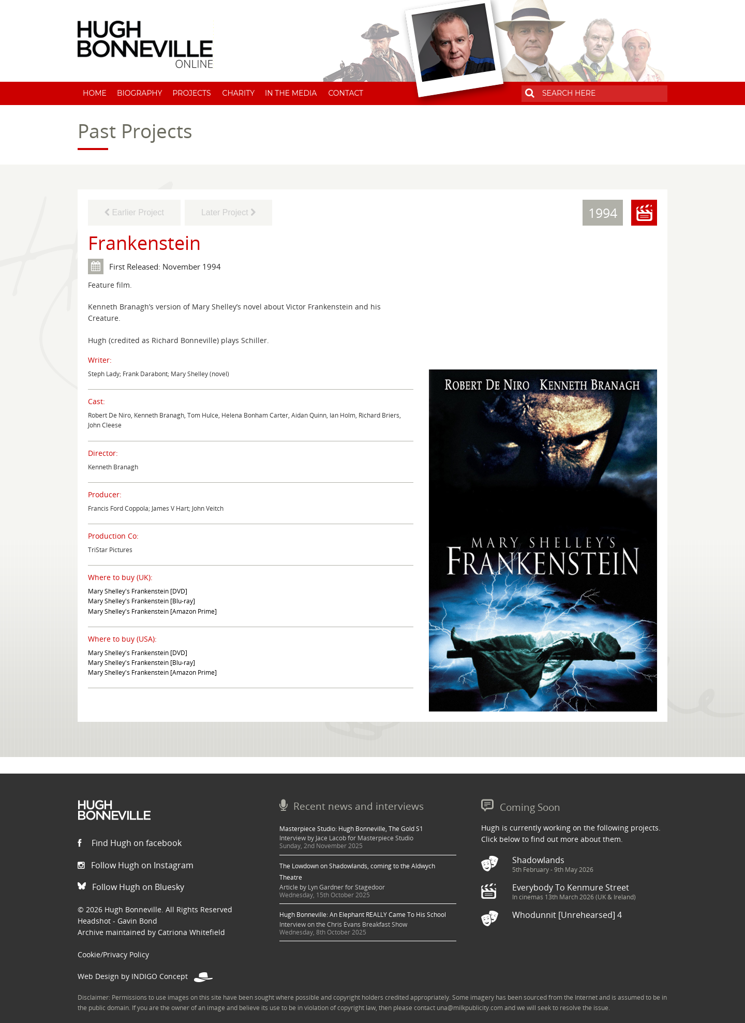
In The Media (291, 93)
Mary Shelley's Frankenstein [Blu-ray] (141, 601)
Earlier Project (134, 212)
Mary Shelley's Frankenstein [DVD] (137, 591)
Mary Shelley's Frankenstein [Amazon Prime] (152, 611)
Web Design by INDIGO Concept (145, 976)
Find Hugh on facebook (130, 843)
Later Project (228, 212)
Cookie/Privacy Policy (113, 954)
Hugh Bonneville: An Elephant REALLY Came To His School (362, 914)
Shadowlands (538, 860)
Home (95, 93)
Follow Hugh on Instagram (135, 865)
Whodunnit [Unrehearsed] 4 (567, 915)
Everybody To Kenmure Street (570, 887)
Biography (139, 93)
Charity (238, 93)
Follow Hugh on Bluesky (131, 887)
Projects (191, 93)
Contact (345, 93)
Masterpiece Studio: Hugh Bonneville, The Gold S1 (351, 828)
